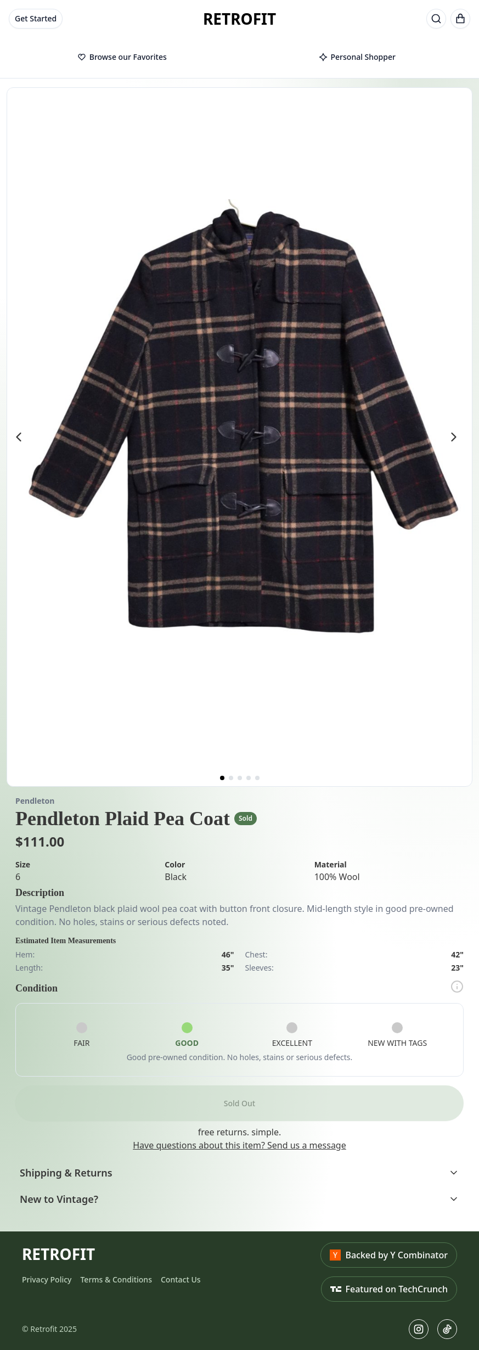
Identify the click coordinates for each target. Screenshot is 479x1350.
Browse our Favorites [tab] (122, 57)
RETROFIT (239, 18)
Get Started (36, 18)
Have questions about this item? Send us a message (239, 1145)
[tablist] (239, 57)
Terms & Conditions (115, 1279)
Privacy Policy (46, 1279)
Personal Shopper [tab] (357, 57)
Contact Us (181, 1279)
